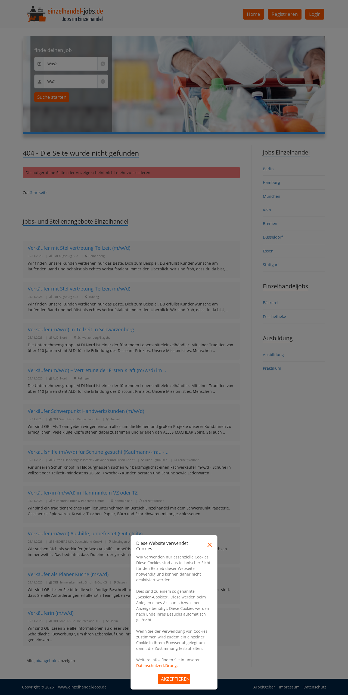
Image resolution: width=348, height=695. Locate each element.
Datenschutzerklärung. (157, 665)
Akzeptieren (175, 679)
